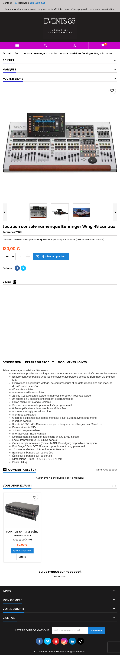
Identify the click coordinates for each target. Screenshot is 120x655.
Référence (9, 232)
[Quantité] (20, 256)
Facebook (60, 576)
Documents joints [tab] (72, 362)
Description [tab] (12, 362)
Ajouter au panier (50, 256)
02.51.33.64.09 (38, 2)
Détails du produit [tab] (39, 362)
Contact (7, 2)
